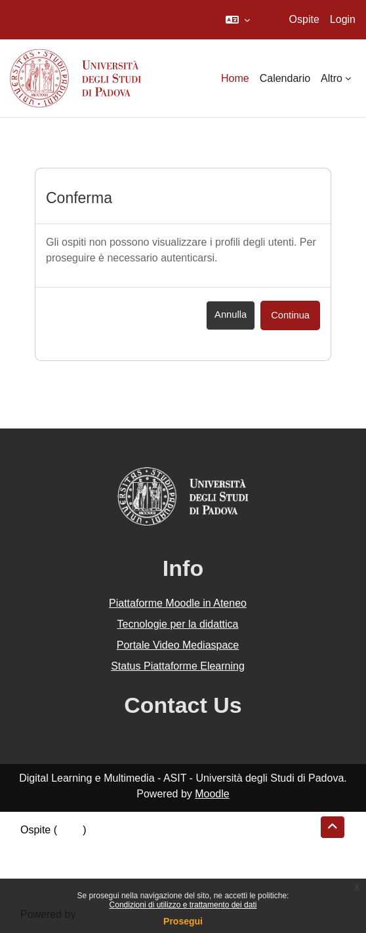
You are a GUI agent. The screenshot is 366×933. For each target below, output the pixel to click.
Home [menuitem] (235, 78)
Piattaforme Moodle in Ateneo (178, 603)
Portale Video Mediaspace (178, 645)
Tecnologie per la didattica (177, 624)
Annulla (230, 314)
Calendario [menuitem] (285, 78)
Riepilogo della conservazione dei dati (108, 845)
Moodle (212, 793)
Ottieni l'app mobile (65, 877)
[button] (238, 19)
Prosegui (183, 921)
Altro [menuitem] (331, 78)
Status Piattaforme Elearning (178, 666)
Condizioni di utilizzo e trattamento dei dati (183, 904)
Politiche (40, 861)
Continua (290, 315)
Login (343, 19)
